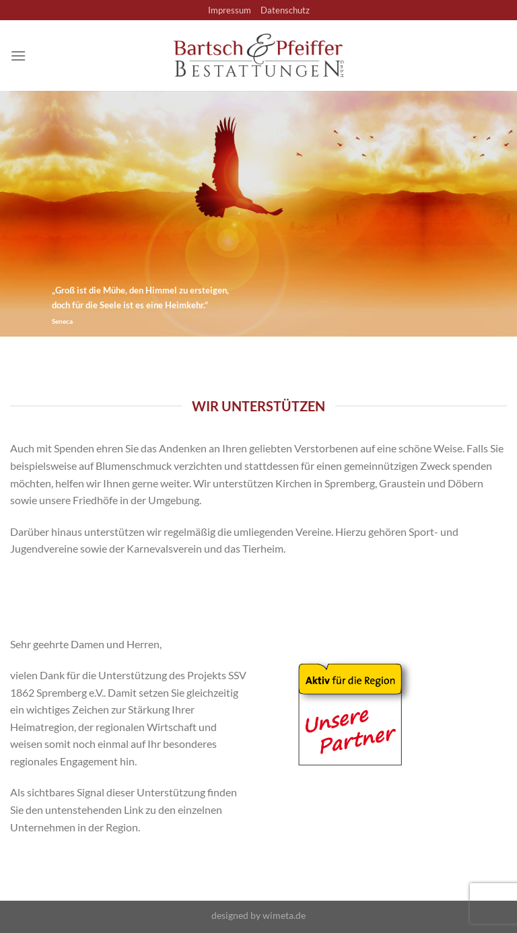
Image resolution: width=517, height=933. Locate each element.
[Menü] (18, 55)
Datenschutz (285, 10)
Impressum (229, 10)
